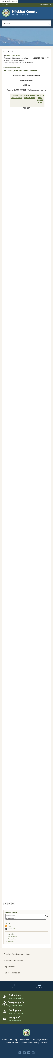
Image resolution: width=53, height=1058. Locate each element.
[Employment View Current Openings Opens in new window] (26, 1012)
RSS (9, 926)
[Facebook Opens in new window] (5, 903)
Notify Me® (11, 929)
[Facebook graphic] (20, 1052)
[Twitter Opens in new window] (9, 903)
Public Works (12, 939)
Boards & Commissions (13, 960)
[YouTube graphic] (28, 1052)
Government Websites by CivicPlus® (34, 1042)
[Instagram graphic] (33, 1052)
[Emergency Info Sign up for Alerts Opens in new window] (26, 1004)
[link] (45, 5)
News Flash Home (13, 56)
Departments (10, 966)
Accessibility (25, 1039)
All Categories (12, 936)
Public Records (12, 1042)
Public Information (12, 972)
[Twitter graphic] (24, 1052)
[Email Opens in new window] (13, 903)
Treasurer (11, 941)
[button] (49, 24)
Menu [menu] (7, 5)
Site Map (13, 1039)
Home (5, 52)
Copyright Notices (40, 1039)
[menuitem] (26, 954)
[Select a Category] (25, 918)
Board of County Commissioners (17, 954)
